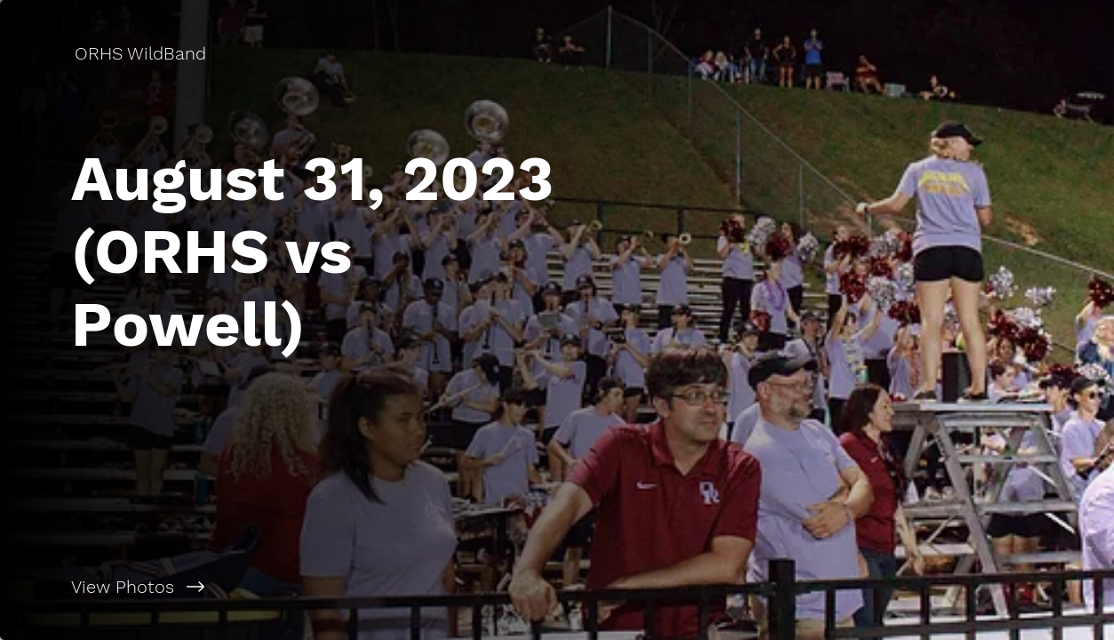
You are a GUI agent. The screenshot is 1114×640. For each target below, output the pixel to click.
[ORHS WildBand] (142, 53)
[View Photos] (278, 586)
